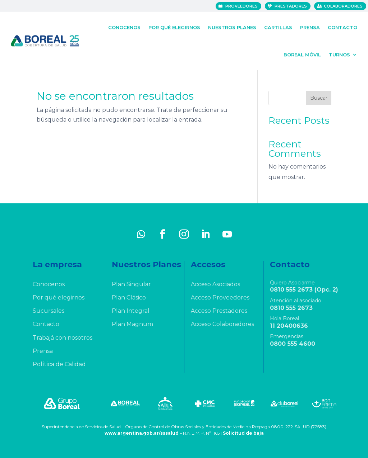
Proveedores (242, 6)
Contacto (342, 26)
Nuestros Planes (232, 26)
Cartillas (278, 26)
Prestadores (291, 6)
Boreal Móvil (302, 53)
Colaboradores (344, 6)
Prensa (310, 26)
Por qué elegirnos (174, 26)
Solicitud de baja (243, 433)
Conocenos (124, 26)
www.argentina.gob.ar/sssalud (142, 433)
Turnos (339, 53)
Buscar (318, 98)
